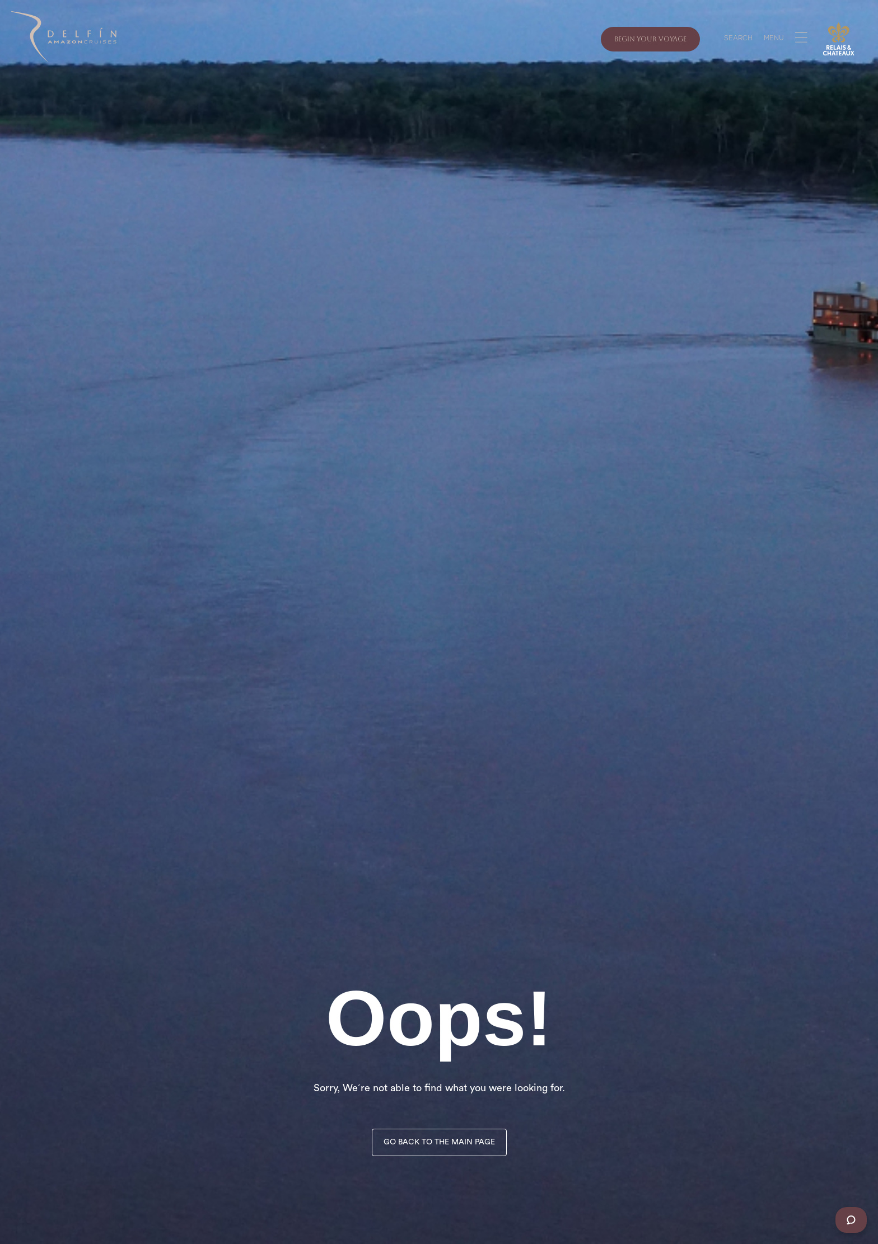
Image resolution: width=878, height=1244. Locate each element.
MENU (774, 39)
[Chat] (851, 1220)
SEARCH (738, 39)
